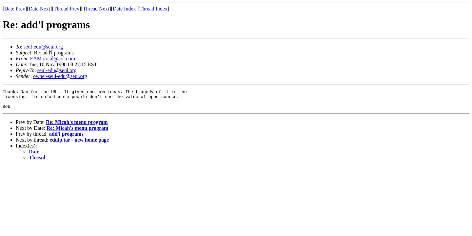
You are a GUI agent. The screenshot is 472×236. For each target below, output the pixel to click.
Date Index (124, 8)
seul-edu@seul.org (43, 46)
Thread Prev (66, 8)
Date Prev (14, 8)
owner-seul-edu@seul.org (60, 76)
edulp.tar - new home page (79, 144)
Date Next (39, 8)
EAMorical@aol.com (52, 58)
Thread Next (96, 8)
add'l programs (66, 138)
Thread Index (153, 8)
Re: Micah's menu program (77, 126)
